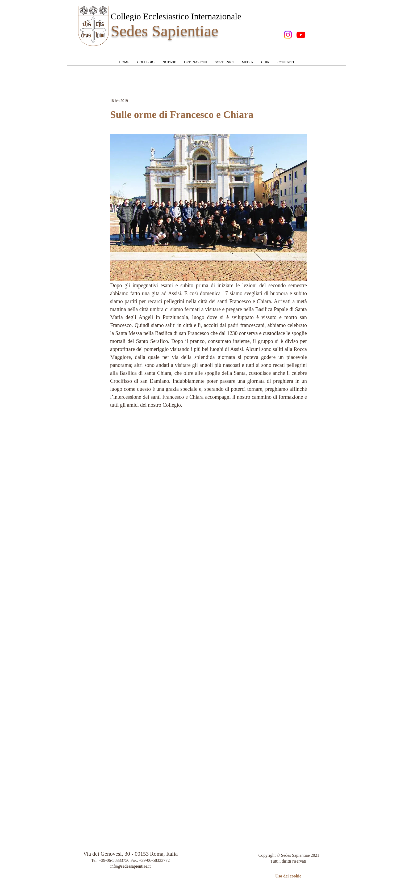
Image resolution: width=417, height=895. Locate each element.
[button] (146, 64)
